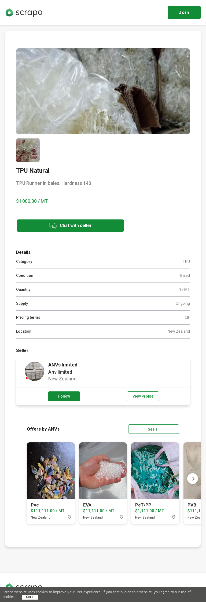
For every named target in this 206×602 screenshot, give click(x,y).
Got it (30, 597)
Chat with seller (64, 226)
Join (184, 12)
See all (164, 429)
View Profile (143, 396)
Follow (64, 396)
